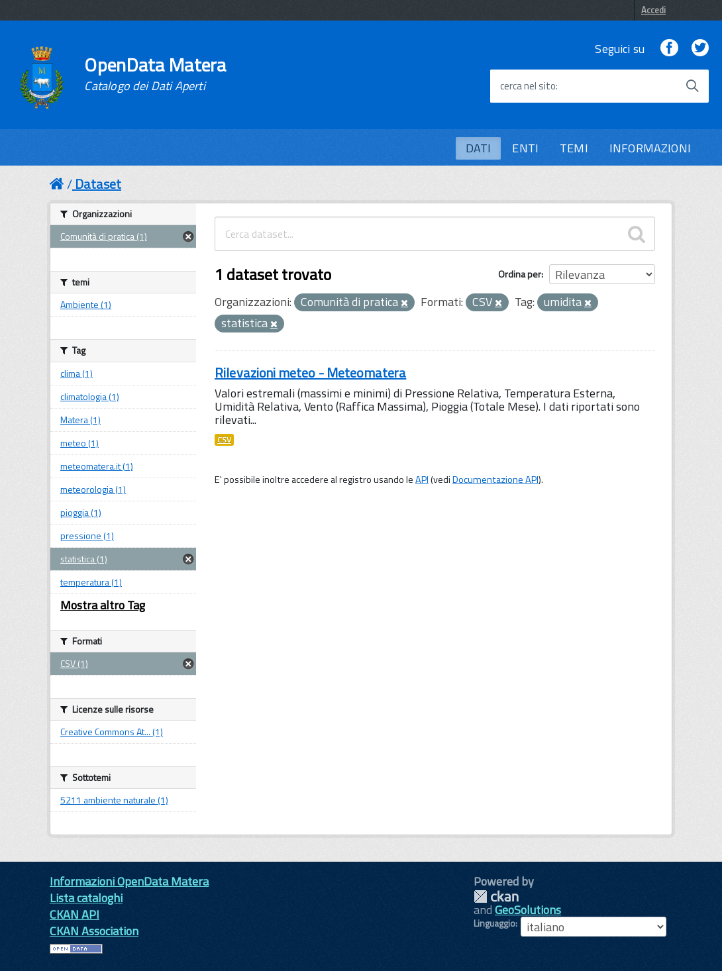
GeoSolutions (528, 910)
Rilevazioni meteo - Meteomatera (310, 372)
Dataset (98, 184)
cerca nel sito (528, 86)
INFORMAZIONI (650, 148)
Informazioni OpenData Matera (129, 881)
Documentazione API (495, 479)
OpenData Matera (155, 74)
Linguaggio (494, 923)
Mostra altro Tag (102, 605)
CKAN (496, 896)
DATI (478, 148)
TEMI (574, 148)
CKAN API (74, 914)
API (422, 479)
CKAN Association (94, 931)
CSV (224, 440)
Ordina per (519, 274)
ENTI (525, 148)
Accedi (653, 10)
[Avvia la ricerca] (692, 86)
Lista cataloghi (86, 898)
